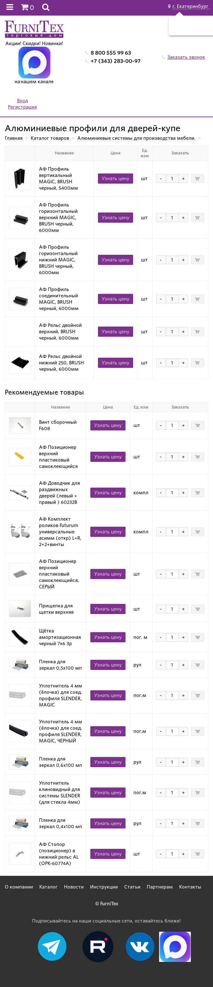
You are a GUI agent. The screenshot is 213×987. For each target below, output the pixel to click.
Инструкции (104, 886)
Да (185, 28)
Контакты (190, 886)
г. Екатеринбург (191, 6)
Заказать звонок (186, 57)
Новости (74, 886)
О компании (19, 886)
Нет (200, 28)
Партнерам (160, 886)
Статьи (132, 886)
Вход (22, 100)
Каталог (48, 886)
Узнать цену (115, 178)
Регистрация (22, 107)
